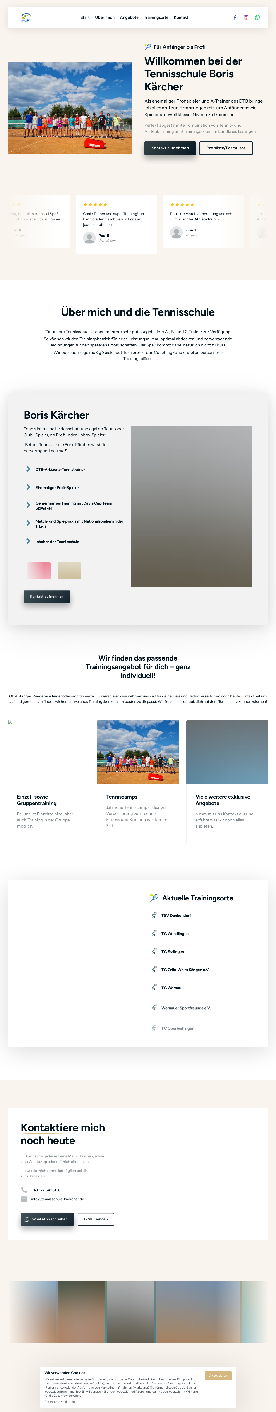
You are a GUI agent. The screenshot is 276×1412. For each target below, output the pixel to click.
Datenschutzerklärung (59, 1401)
